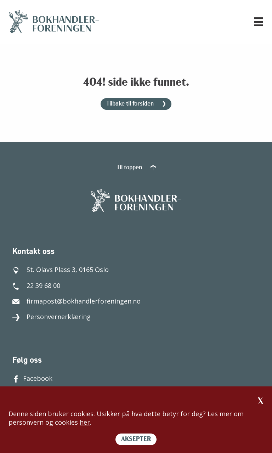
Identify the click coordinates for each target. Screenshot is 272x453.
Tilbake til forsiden (136, 104)
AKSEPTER (136, 439)
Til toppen (136, 167)
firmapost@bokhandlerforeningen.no (76, 301)
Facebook (32, 378)
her (85, 422)
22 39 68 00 (36, 285)
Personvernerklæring (51, 316)
